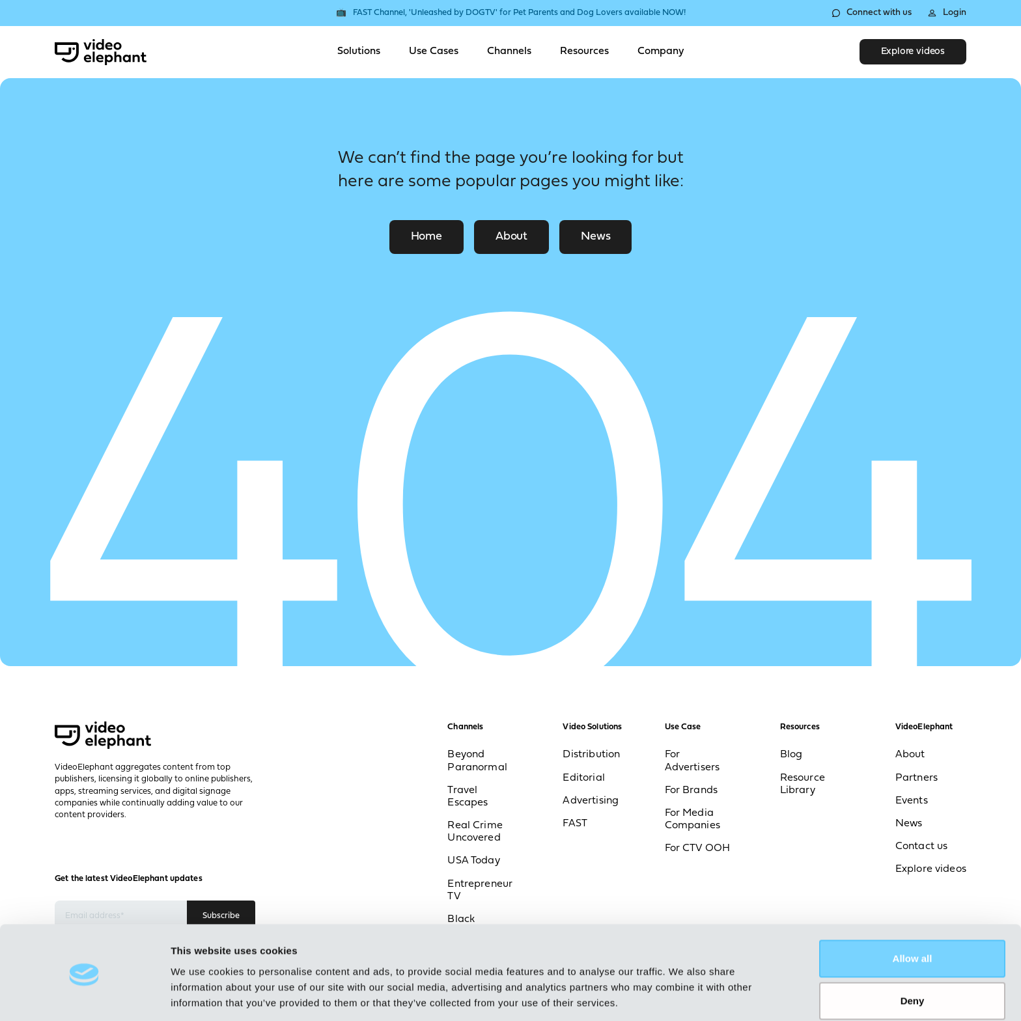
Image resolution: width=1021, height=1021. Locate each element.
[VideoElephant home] (101, 52)
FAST (575, 823)
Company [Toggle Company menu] (660, 51)
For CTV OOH (698, 849)
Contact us (921, 846)
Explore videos (913, 52)
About (511, 237)
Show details (201, 995)
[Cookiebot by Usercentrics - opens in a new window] (84, 995)
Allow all (912, 915)
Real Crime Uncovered (475, 831)
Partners (916, 778)
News (595, 237)
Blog (791, 755)
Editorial (583, 778)
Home (426, 237)
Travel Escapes (467, 796)
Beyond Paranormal (477, 761)
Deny (913, 957)
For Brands (691, 790)
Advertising (591, 801)
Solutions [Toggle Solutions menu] (358, 51)
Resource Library (802, 784)
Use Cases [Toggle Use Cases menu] (433, 51)
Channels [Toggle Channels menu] (509, 51)
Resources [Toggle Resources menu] (584, 51)
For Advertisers (692, 761)
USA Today (473, 861)
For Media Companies (692, 819)
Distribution (591, 755)
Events (911, 801)
